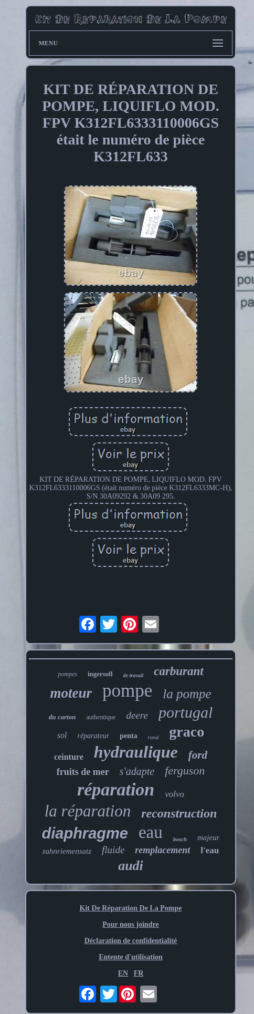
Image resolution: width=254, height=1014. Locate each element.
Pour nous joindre (130, 924)
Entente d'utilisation (131, 957)
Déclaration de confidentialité (130, 941)
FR (139, 973)
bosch (180, 839)
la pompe (187, 694)
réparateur (93, 736)
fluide (113, 849)
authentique (100, 717)
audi (130, 865)
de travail (133, 675)
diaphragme (85, 833)
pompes (67, 674)
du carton (62, 717)
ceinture (68, 756)
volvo (174, 794)
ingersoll (100, 674)
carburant (179, 671)
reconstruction (179, 813)
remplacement (162, 850)
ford (197, 755)
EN (123, 973)
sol (62, 735)
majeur (208, 837)
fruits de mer (83, 772)
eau (151, 832)
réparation (115, 789)
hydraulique (136, 751)
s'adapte (137, 771)
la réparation (88, 811)
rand (153, 737)
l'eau (209, 850)
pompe (127, 690)
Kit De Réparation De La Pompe (131, 908)
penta (128, 736)
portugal (185, 712)
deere (137, 715)
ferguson (185, 770)
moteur (71, 693)
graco (186, 731)
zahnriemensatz (67, 851)
